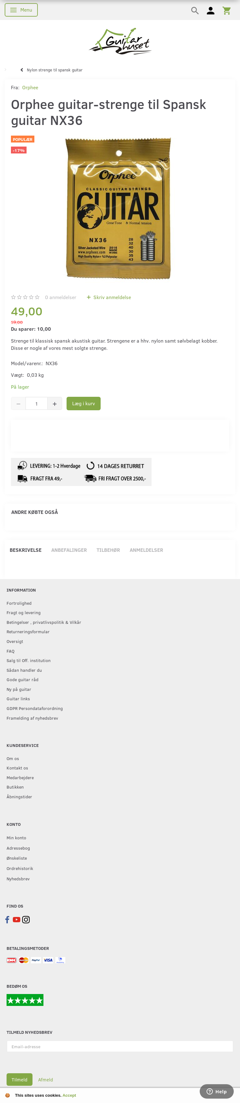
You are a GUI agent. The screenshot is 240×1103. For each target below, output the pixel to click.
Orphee (30, 87)
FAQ (10, 651)
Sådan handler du (24, 670)
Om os (13, 758)
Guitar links (18, 698)
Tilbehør (108, 549)
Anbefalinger (69, 549)
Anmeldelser (146, 549)
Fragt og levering (24, 612)
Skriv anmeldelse (111, 297)
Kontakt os (17, 767)
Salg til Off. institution (29, 660)
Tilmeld (20, 1079)
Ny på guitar (19, 689)
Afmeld (45, 1079)
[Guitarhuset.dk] (120, 40)
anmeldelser (60, 297)
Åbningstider (19, 796)
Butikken (15, 787)
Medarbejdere (20, 777)
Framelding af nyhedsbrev (32, 718)
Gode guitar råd (22, 679)
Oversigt (15, 641)
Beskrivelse (26, 549)
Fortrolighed (19, 603)
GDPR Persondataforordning (35, 708)
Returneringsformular (28, 631)
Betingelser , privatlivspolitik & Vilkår (44, 622)
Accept (69, 1095)
